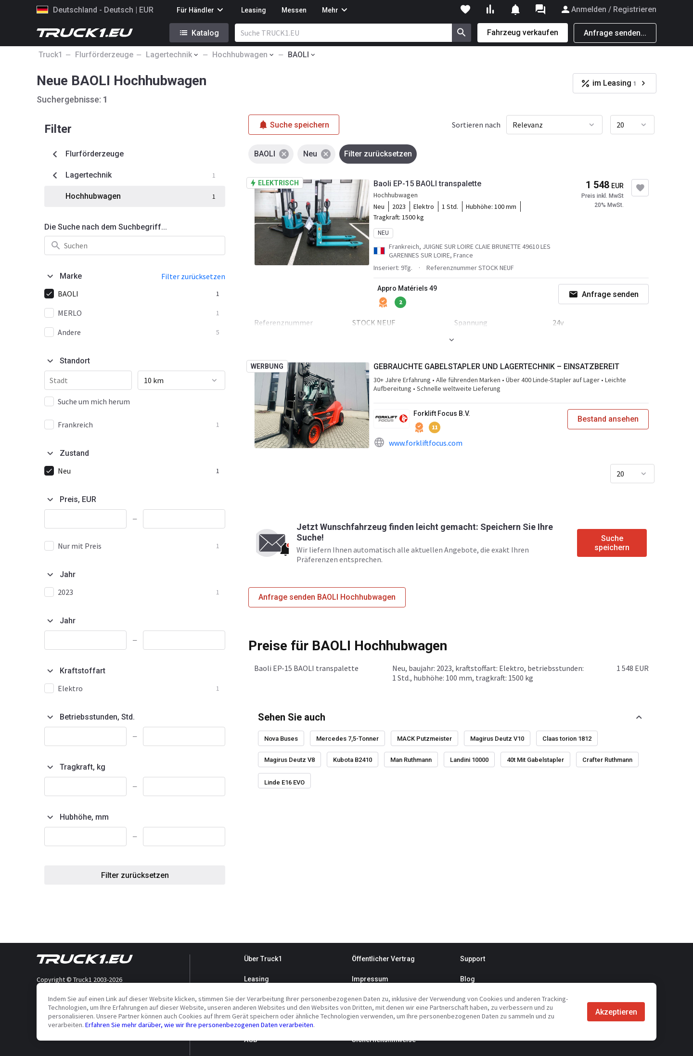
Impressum (370, 979)
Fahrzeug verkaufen (522, 32)
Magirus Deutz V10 (497, 738)
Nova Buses (281, 738)
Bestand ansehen (608, 419)
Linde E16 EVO (284, 782)
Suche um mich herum (94, 401)
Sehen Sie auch (291, 717)
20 (620, 124)
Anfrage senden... (615, 33)
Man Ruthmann (411, 759)
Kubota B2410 (352, 759)
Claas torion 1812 (566, 738)
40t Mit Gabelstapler (535, 759)
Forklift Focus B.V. (441, 413)
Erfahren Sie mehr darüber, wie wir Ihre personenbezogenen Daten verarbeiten (199, 1024)
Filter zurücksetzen (135, 875)
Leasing (253, 10)
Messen (294, 10)
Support (472, 959)
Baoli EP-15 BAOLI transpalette (427, 183)
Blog (467, 979)
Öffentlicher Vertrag (383, 959)
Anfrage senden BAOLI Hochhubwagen (327, 597)
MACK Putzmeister (424, 738)
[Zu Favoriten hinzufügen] (640, 187)
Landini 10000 (469, 759)
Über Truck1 (263, 959)
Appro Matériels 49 (407, 288)
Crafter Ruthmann (607, 759)
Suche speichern (611, 543)
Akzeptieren (616, 1012)
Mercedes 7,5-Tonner (347, 738)
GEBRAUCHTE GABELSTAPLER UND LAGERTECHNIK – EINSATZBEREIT (496, 366)
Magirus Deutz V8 (289, 759)
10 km (154, 380)
